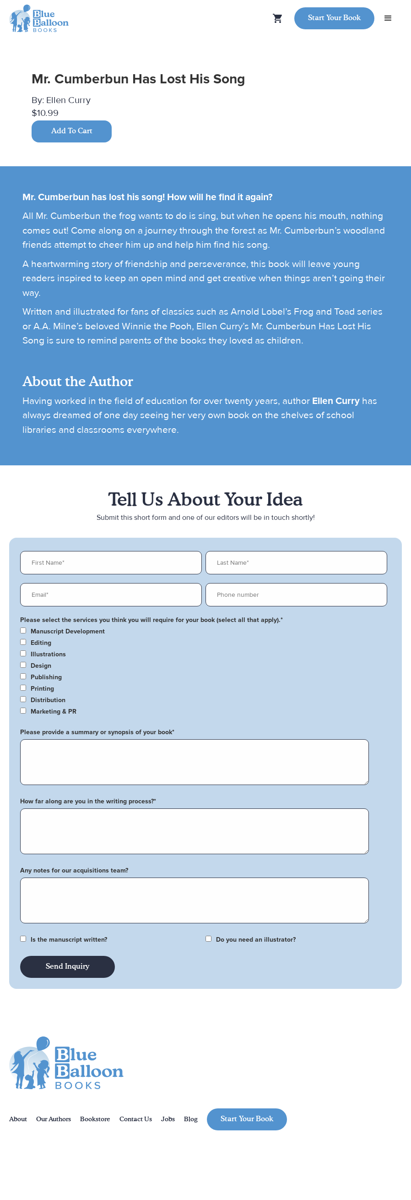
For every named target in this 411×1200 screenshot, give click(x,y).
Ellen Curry (68, 100)
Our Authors (53, 1119)
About (18, 1119)
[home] (39, 19)
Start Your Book (334, 18)
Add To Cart (71, 131)
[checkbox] (203, 631)
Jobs (168, 1119)
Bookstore (95, 1119)
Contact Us (135, 1119)
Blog (191, 1119)
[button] (388, 18)
